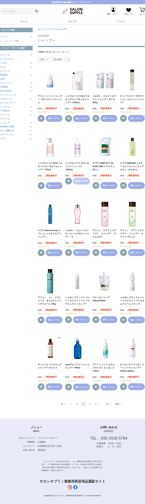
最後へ (118, 404)
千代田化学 (5, 111)
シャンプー (61, 29)
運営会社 (42, 450)
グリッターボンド (8, 103)
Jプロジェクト (6, 99)
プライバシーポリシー (48, 438)
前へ (63, 404)
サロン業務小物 (7, 130)
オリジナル (5, 119)
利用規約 (31, 442)
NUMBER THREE (7, 127)
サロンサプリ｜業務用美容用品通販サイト (73, 481)
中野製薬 (4, 87)
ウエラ (3, 67)
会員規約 (42, 442)
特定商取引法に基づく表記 (50, 446)
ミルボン (4, 63)
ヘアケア (4, 37)
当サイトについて (27, 438)
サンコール (5, 55)
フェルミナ (5, 123)
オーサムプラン (7, 59)
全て (40, 29)
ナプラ (3, 138)
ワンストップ (6, 83)
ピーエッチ (5, 71)
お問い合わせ (29, 450)
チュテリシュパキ (8, 95)
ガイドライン (29, 446)
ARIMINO (4, 75)
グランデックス (7, 134)
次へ (108, 404)
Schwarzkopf (5, 91)
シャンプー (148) (11, 41)
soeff (2, 79)
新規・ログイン (54, 118)
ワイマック (5, 115)
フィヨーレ (5, 107)
